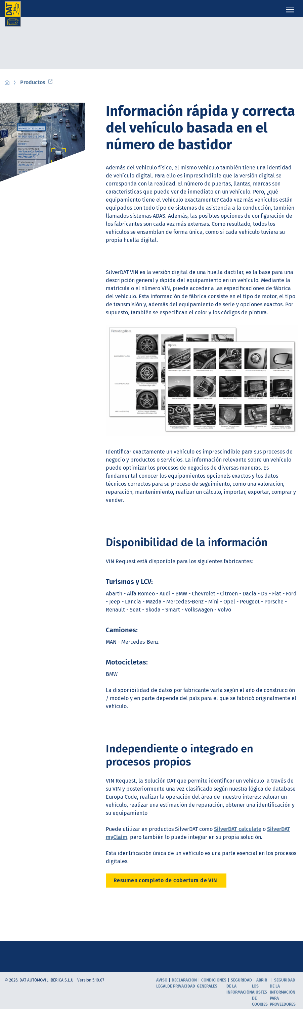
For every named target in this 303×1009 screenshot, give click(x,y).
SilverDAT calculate (237, 829)
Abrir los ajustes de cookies (260, 992)
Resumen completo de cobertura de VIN (166, 880)
